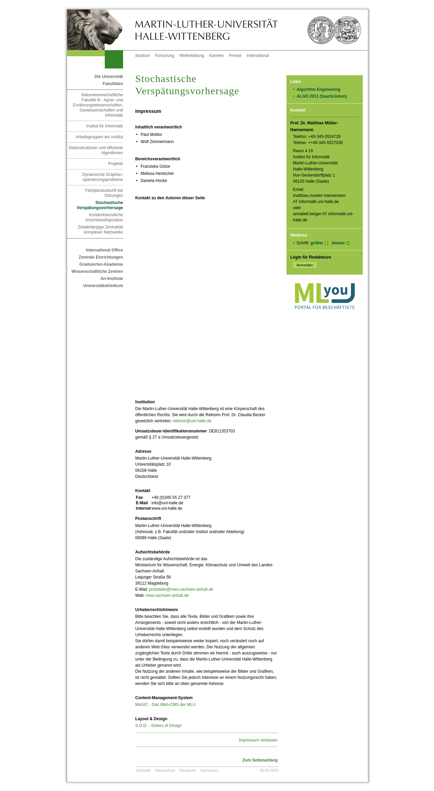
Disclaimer (187, 770)
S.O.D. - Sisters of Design (158, 725)
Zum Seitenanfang (260, 760)
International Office (104, 250)
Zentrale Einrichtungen (101, 257)
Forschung (164, 55)
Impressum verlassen (258, 740)
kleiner (338, 243)
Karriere (216, 55)
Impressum (209, 770)
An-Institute (111, 278)
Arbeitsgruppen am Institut (99, 137)
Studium (142, 55)
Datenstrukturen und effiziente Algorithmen (96, 150)
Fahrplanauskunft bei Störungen (104, 193)
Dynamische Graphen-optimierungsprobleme (102, 177)
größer (316, 243)
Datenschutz (165, 770)
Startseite (143, 770)
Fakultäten (113, 83)
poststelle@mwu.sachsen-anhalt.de (181, 589)
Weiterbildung (191, 55)
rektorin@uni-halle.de (192, 421)
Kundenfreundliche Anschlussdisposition (104, 217)
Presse (235, 55)
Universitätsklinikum (103, 285)
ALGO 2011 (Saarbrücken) (324, 96)
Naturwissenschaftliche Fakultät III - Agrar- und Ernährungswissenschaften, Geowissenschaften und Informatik (98, 105)
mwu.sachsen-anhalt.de (167, 595)
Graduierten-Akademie (101, 264)
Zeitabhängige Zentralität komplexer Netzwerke (100, 230)
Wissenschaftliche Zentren (97, 271)
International (257, 55)
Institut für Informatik (104, 126)
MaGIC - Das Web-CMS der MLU (165, 704)
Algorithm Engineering (321, 89)
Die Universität (109, 76)
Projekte (115, 163)
